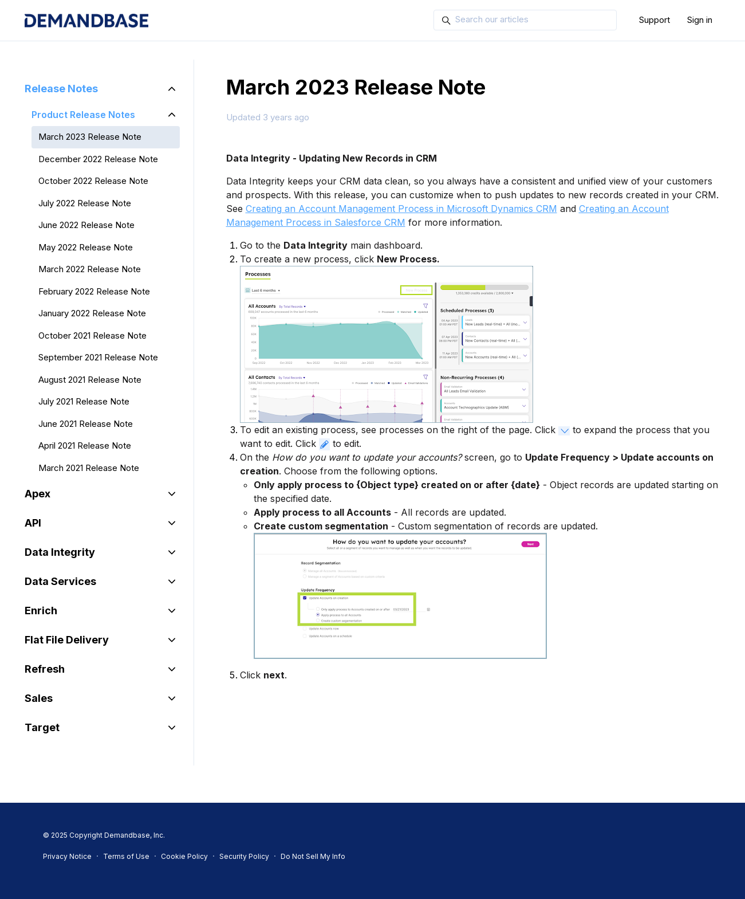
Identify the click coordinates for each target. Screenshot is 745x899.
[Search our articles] (525, 20)
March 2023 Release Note (89, 136)
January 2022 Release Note (92, 313)
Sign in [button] (699, 19)
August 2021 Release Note (89, 379)
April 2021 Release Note (84, 445)
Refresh (45, 669)
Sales (39, 698)
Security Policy (244, 856)
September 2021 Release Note (98, 357)
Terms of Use (126, 856)
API (33, 523)
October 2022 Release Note (93, 180)
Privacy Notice (67, 856)
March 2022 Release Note (89, 269)
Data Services (60, 581)
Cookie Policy (184, 856)
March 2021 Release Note (88, 467)
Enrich (41, 610)
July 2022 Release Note (84, 203)
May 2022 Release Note (85, 247)
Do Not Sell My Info (313, 856)
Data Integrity (60, 552)
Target (42, 727)
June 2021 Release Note (85, 423)
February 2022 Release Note (94, 291)
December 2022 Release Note (98, 159)
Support (654, 19)
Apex (37, 494)
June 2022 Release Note (86, 224)
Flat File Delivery (67, 640)
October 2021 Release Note (92, 335)
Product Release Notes (83, 114)
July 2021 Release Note (83, 401)
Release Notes (61, 89)
